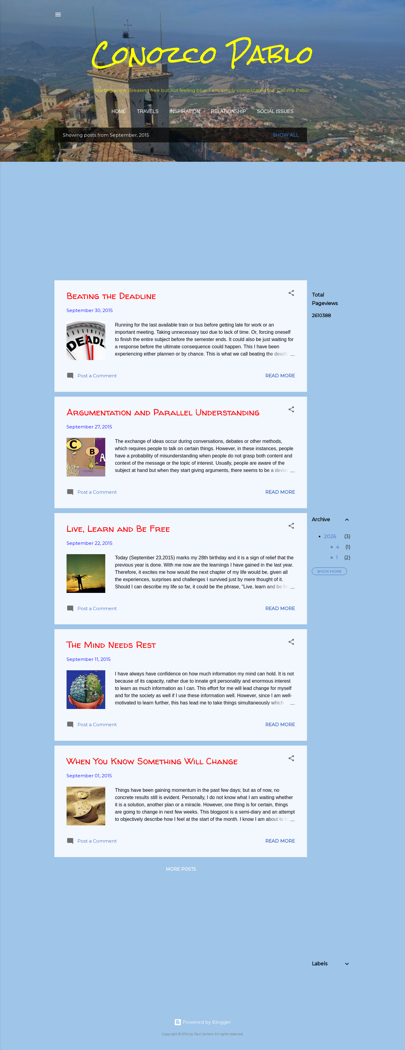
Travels (147, 111)
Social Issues (275, 111)
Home (118, 111)
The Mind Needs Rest (111, 644)
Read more (280, 376)
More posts (181, 869)
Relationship (228, 111)
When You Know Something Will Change (152, 761)
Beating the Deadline (111, 295)
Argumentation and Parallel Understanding (163, 412)
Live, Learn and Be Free (118, 528)
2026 (330, 536)
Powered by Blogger (202, 1022)
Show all (286, 135)
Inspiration (184, 111)
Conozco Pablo (203, 54)
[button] (291, 294)
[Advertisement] (357, 165)
